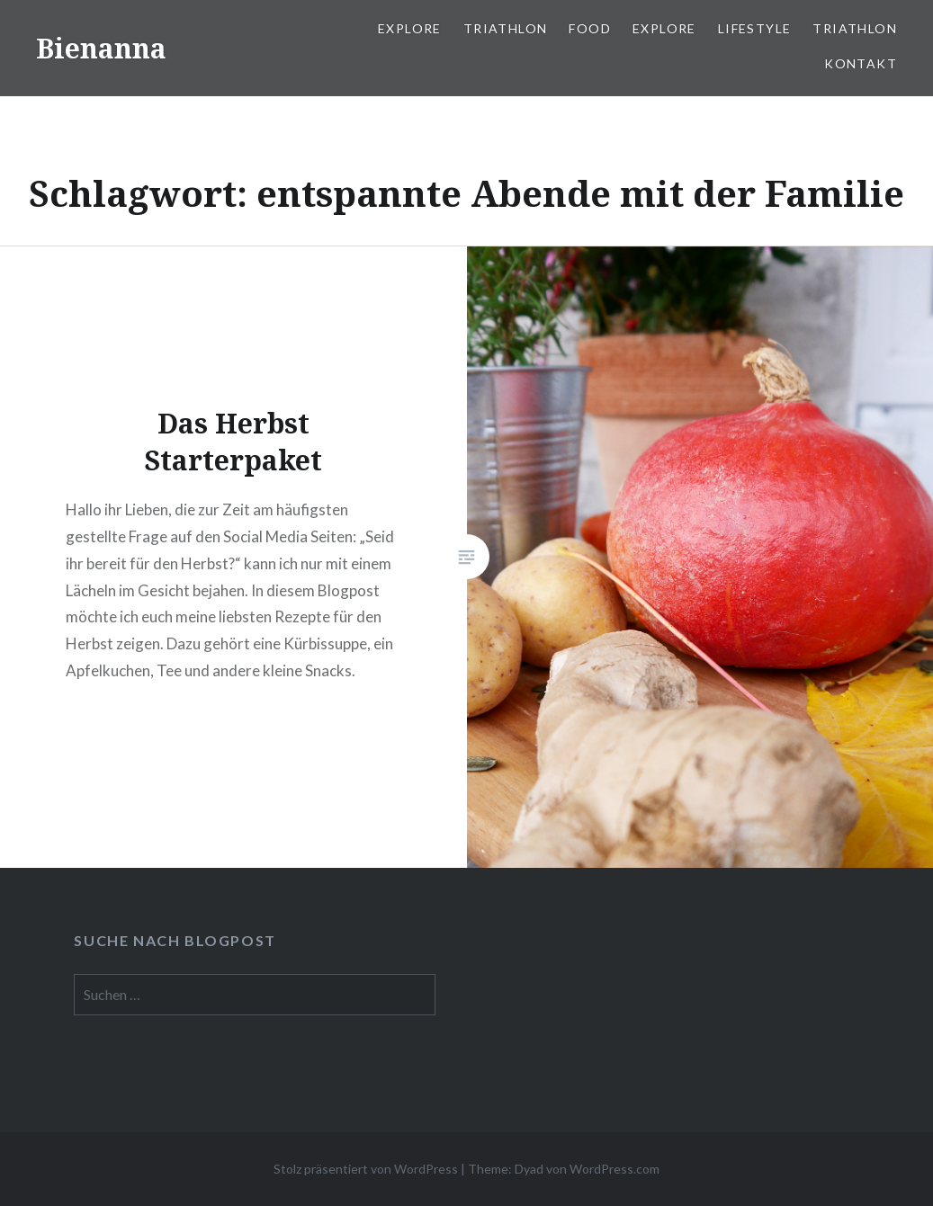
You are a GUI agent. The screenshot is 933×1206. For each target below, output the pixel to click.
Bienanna (101, 48)
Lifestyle (755, 28)
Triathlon (505, 28)
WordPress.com (614, 1168)
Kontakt (860, 63)
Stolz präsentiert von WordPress (366, 1168)
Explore (410, 28)
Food (590, 28)
